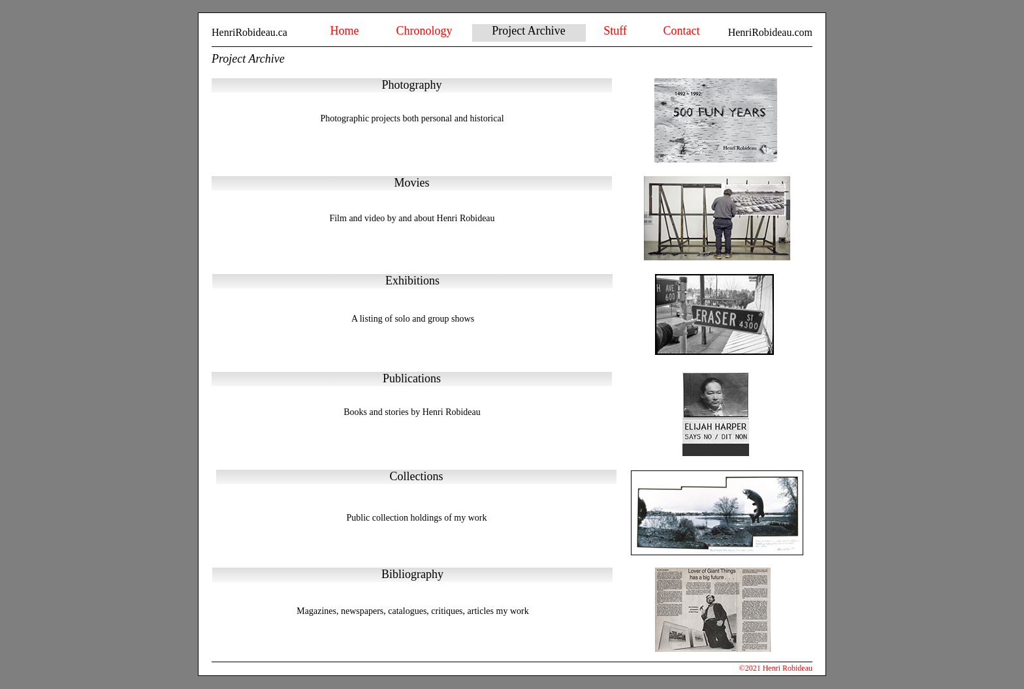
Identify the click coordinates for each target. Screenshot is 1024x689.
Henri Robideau (787, 668)
